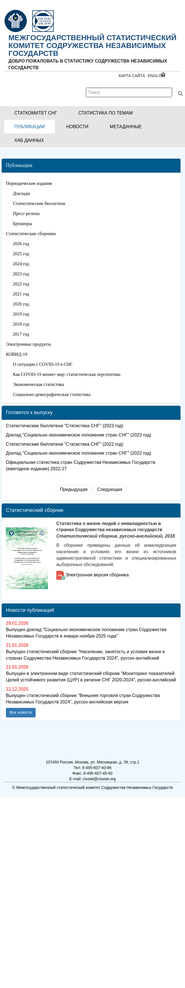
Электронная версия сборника (97, 574)
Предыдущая (73, 489)
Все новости (21, 712)
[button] (35, 113)
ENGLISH (156, 75)
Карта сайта (132, 75)
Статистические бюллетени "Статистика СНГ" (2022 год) (64, 444)
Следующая (109, 489)
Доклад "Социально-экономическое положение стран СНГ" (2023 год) (78, 435)
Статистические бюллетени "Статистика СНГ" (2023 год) (64, 425)
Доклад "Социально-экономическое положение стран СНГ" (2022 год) (78, 453)
